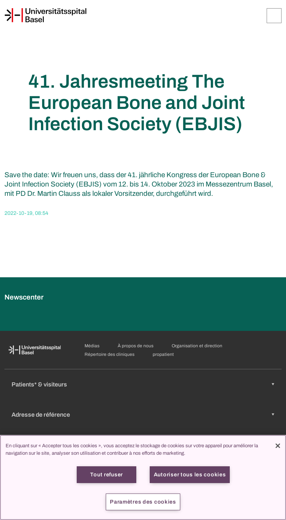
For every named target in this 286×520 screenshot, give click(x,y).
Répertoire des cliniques (109, 354)
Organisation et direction (197, 345)
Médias (92, 345)
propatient (163, 354)
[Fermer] (278, 446)
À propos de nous (135, 345)
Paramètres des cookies (143, 502)
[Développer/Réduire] (274, 15)
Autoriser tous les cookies (190, 474)
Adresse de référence (41, 414)
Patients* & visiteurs (39, 384)
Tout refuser (106, 474)
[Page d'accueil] (45, 15)
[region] (143, 477)
